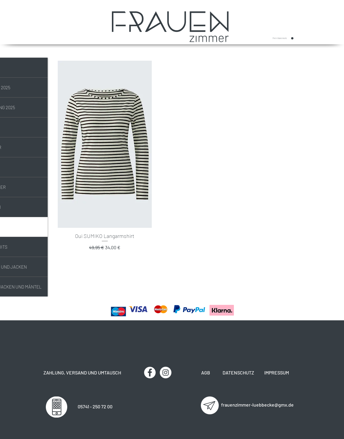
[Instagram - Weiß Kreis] (165, 372)
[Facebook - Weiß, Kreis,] (150, 372)
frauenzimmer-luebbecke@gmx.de (257, 404)
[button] (283, 38)
